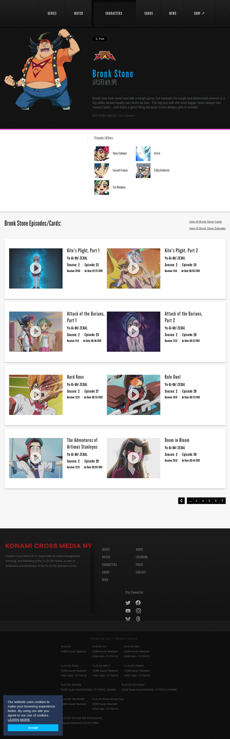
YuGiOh (20, 13)
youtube (128, 611)
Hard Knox (75, 377)
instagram (139, 611)
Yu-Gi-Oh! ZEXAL (105, 57)
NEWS (105, 580)
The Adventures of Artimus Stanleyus (82, 443)
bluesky (128, 619)
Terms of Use (101, 639)
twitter (128, 603)
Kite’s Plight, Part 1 (83, 250)
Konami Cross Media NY (49, 546)
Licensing (142, 557)
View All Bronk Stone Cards (205, 221)
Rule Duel (173, 377)
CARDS (106, 572)
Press (139, 565)
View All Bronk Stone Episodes (207, 228)
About (139, 549)
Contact (141, 572)
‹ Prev (181, 500)
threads (139, 619)
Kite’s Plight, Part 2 (181, 250)
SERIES (106, 549)
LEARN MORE (19, 720)
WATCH (106, 557)
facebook (138, 603)
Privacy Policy (126, 639)
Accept (33, 727)
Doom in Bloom (177, 440)
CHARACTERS (109, 565)
